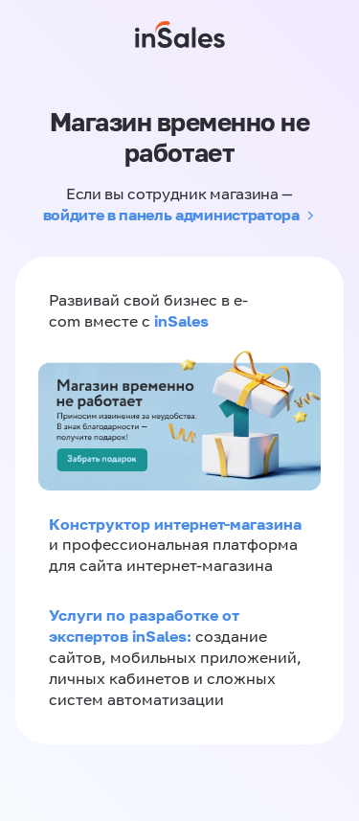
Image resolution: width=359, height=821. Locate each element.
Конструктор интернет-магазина (175, 524)
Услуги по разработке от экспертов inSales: (144, 625)
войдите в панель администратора (171, 214)
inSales (181, 321)
